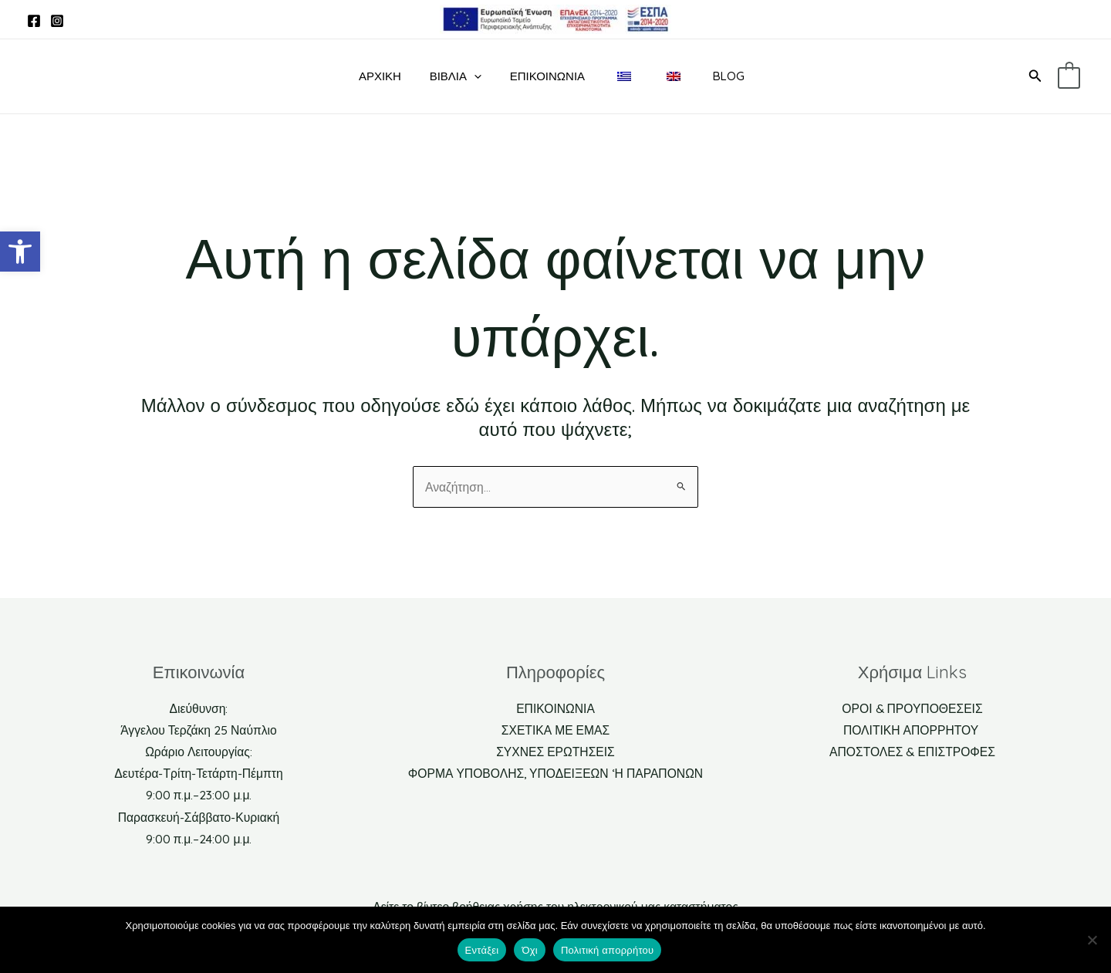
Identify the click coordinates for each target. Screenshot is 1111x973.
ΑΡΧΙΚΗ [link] (385, 76)
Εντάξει (482, 950)
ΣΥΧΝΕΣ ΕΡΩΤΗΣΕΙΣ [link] (555, 749)
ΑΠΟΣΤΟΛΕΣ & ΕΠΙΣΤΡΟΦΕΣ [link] (912, 749)
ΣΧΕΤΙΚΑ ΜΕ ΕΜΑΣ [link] (555, 727)
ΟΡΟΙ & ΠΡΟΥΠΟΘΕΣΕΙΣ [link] (912, 704)
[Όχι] (1091, 940)
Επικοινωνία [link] (542, 76)
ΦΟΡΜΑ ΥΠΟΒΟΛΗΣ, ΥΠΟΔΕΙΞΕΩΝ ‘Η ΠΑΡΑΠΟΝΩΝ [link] (555, 771)
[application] (474, 76)
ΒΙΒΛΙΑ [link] (455, 76)
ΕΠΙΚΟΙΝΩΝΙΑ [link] (555, 704)
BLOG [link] (708, 76)
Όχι (530, 950)
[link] (20, 251)
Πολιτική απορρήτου (607, 950)
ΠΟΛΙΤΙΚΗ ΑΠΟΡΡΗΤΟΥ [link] (912, 727)
